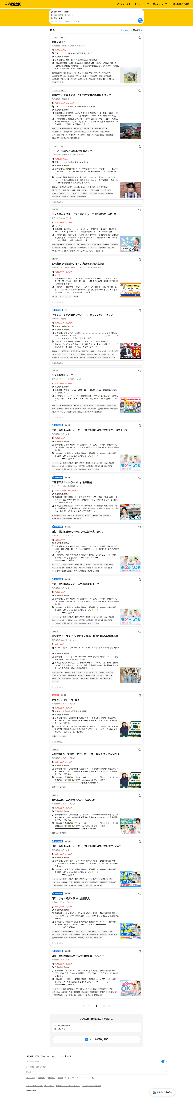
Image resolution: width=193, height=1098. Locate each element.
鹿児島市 (51, 1078)
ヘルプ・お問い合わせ (34, 1086)
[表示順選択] (136, 30)
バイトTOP (30, 1078)
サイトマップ (49, 1086)
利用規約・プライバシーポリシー (68, 1086)
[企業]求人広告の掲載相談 (91, 1086)
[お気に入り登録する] (140, 37)
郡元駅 (60, 1078)
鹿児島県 (41, 1078)
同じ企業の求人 (57, 202)
